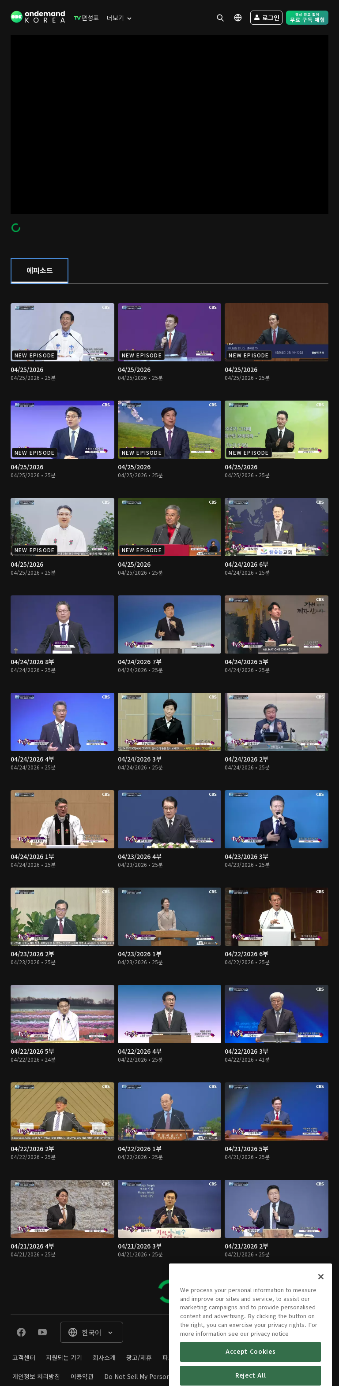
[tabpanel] (169, 799)
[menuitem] (84, 17)
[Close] (321, 1297)
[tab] (39, 271)
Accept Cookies (250, 1372)
